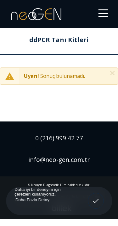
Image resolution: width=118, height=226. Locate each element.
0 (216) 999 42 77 (59, 138)
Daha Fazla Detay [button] (32, 199)
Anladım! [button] (96, 196)
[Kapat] (112, 73)
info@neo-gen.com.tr (59, 159)
